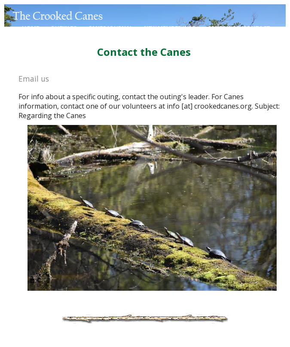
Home (30, 28)
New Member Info (170, 28)
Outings (63, 28)
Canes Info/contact (239, 28)
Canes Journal (110, 28)
